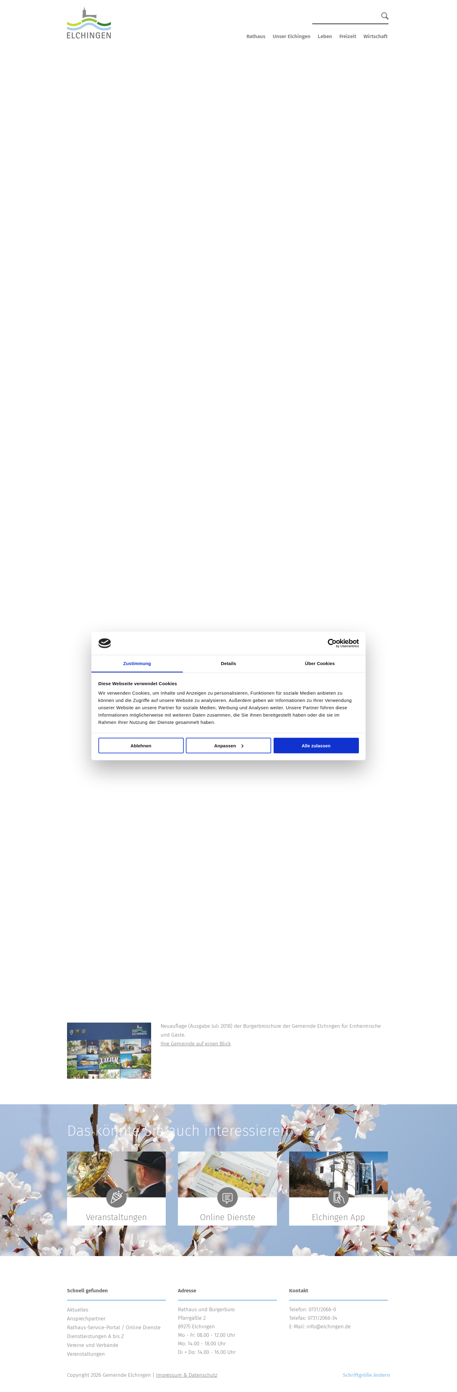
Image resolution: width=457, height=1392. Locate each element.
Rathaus (255, 36)
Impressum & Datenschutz (186, 1375)
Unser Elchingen (291, 36)
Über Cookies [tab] (320, 663)
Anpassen (228, 745)
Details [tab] (228, 663)
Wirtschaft (375, 36)
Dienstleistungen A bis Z (95, 1336)
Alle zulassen (316, 745)
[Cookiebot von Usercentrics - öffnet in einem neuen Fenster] (332, 643)
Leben (325, 36)
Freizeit (347, 36)
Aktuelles (77, 1310)
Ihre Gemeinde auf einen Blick (196, 1044)
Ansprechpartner (86, 1318)
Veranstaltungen (86, 1354)
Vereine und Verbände (92, 1345)
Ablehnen (140, 745)
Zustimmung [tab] (137, 663)
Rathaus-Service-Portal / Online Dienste (114, 1327)
